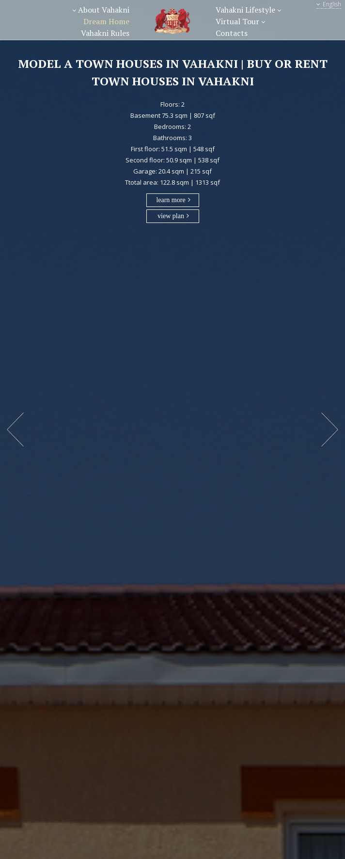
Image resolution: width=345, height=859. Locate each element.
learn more (170, 200)
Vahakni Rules (105, 33)
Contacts (232, 33)
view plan (170, 216)
